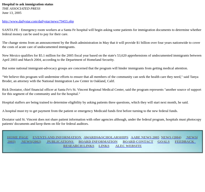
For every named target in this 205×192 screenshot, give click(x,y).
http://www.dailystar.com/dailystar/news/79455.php (38, 21)
